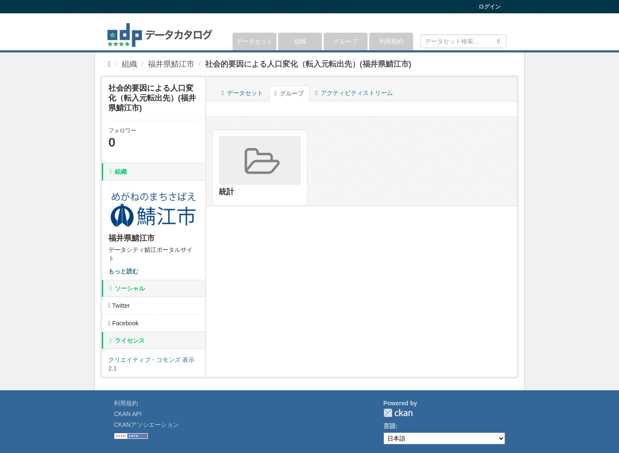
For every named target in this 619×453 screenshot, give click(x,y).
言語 (389, 425)
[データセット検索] (463, 41)
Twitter (119, 305)
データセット (254, 41)
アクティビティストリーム (354, 92)
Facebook (123, 323)
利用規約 (391, 41)
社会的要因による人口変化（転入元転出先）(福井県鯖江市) (308, 64)
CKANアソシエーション (146, 424)
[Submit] (498, 40)
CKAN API (128, 413)
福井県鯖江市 (171, 64)
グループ (346, 41)
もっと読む (123, 271)
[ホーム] (109, 64)
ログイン (489, 6)
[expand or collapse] (506, 31)
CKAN (398, 412)
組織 (300, 41)
